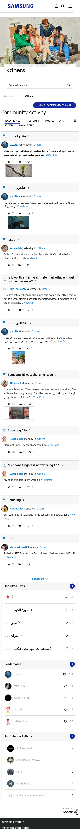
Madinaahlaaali (18, 547)
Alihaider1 (15, 383)
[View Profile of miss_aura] (20, 686)
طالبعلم (14, 144)
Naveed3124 (17, 508)
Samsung (14, 500)
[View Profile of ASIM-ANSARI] (21, 697)
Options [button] (70, 97)
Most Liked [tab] (33, 121)
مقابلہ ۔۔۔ (17, 136)
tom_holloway (18, 288)
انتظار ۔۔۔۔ (18, 323)
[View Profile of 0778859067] (23, 783)
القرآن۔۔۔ (12, 636)
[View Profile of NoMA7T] (21, 771)
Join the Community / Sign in (54, 105)
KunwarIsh (16, 248)
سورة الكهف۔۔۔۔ (17, 610)
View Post (51, 154)
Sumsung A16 (17, 430)
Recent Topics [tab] (12, 121)
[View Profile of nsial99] (18, 709)
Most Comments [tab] (54, 121)
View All (40, 586)
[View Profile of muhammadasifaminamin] (31, 795)
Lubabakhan (16, 438)
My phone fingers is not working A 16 (33, 465)
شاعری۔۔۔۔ (17, 188)
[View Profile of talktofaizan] (21, 721)
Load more (38, 578)
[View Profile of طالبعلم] (18, 674)
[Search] (40, 85)
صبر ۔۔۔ (11, 623)
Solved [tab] (9, 125)
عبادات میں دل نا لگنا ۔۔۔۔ (27, 649)
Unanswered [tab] (26, 125)
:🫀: (8, 597)
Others (37, 144)
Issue (11, 240)
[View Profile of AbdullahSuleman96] (28, 760)
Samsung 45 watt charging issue (30, 375)
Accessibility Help (13, 822)
